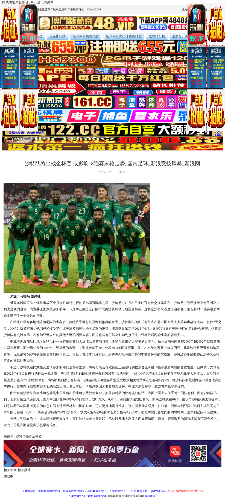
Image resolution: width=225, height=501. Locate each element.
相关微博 (24, 470)
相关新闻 (10, 470)
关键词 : (10, 436)
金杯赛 (37, 436)
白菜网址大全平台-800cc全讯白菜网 (28, 2)
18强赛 (27, 436)
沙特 (19, 436)
